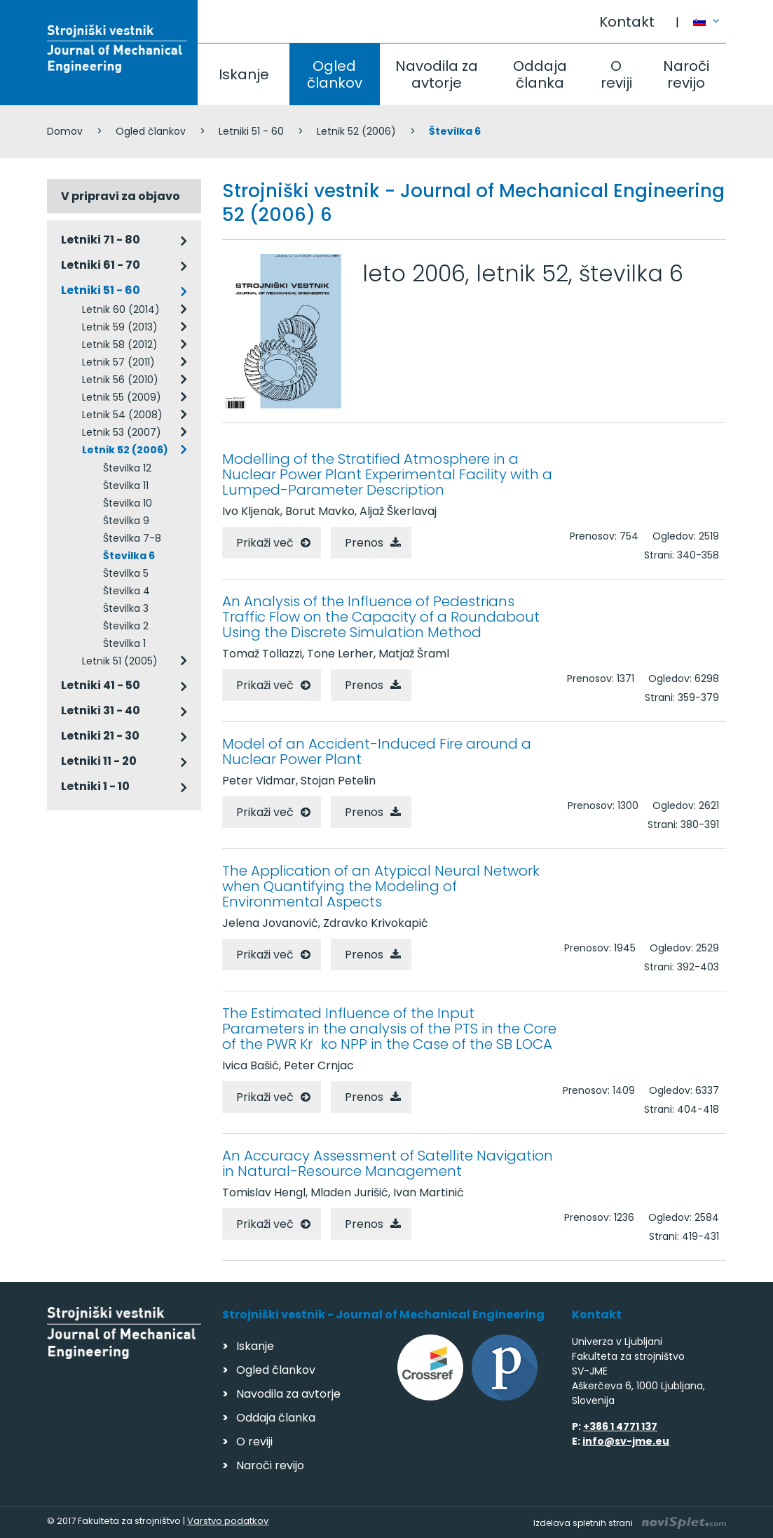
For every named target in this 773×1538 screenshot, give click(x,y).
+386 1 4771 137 (620, 1426)
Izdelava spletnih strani (629, 1523)
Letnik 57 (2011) (118, 362)
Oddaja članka (540, 74)
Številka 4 (126, 591)
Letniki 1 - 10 (95, 786)
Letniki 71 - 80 (100, 240)
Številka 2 (126, 626)
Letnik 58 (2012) (120, 344)
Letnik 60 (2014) (121, 309)
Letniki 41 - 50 (100, 685)
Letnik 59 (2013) (120, 327)
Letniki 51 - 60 (251, 131)
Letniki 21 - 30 (100, 736)
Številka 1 (124, 643)
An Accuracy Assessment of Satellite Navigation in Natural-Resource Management (387, 1163)
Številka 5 (126, 573)
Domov (65, 131)
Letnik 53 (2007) (121, 432)
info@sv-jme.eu (625, 1441)
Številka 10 (127, 503)
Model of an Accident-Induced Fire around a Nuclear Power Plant (376, 751)
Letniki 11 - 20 (99, 761)
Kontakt (627, 22)
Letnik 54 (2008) (122, 415)
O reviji (616, 74)
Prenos (364, 543)
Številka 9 (126, 521)
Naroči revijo (686, 74)
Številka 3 (126, 608)
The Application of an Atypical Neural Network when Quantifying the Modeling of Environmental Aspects (381, 886)
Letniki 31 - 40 (100, 710)
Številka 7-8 (132, 538)
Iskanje (244, 74)
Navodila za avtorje (436, 74)
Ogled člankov (334, 74)
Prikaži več (265, 543)
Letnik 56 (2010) (120, 380)
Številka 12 (127, 468)
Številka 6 (129, 556)
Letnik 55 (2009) (121, 397)
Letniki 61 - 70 (100, 265)
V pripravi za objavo (120, 196)
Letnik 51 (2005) (120, 661)
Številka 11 (126, 486)
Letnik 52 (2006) (356, 131)
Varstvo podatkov (227, 1520)
